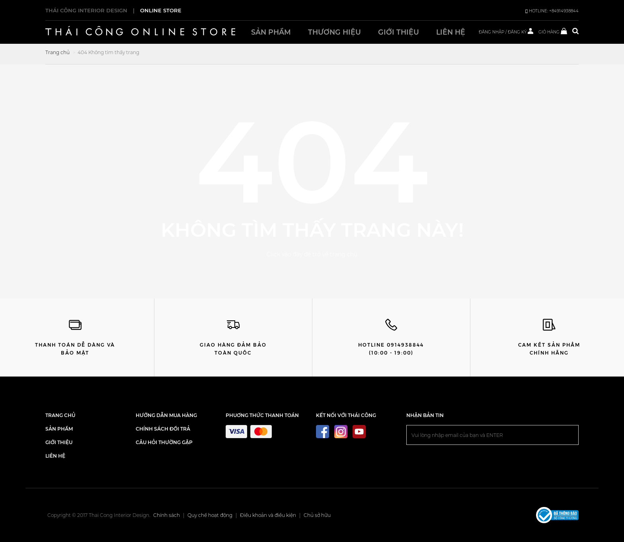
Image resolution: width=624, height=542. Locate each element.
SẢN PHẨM (59, 429)
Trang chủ (57, 52)
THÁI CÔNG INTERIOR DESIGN (86, 10)
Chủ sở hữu (317, 515)
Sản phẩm (271, 32)
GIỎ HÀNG (552, 32)
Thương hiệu (334, 32)
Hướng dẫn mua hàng (166, 415)
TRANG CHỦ (60, 415)
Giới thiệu (398, 32)
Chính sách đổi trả (163, 429)
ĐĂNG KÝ (517, 32)
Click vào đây (284, 254)
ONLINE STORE (160, 10)
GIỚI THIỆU (58, 442)
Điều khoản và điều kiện (268, 515)
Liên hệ (450, 32)
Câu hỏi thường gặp (164, 442)
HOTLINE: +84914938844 (552, 11)
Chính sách (166, 515)
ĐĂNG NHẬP (491, 32)
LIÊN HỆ (55, 456)
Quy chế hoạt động (209, 515)
